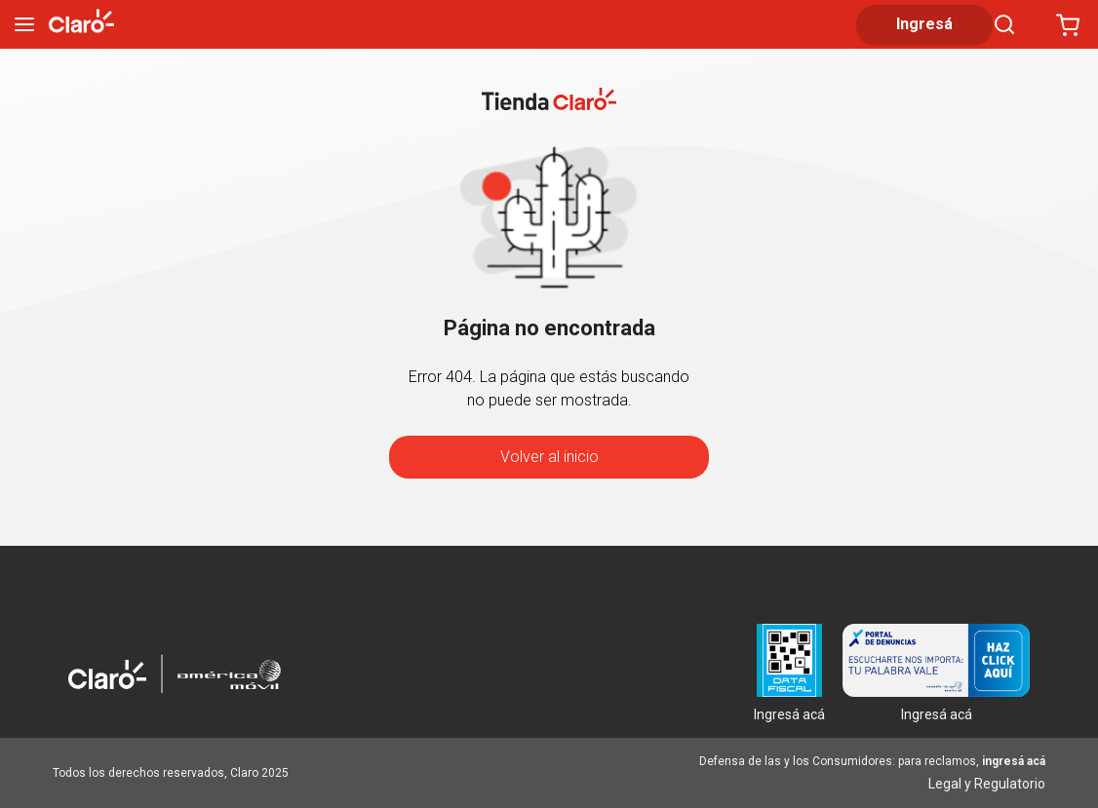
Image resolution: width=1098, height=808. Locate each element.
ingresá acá (1013, 761)
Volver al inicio (549, 456)
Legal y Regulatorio (986, 783)
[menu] (24, 24)
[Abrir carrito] (1067, 24)
